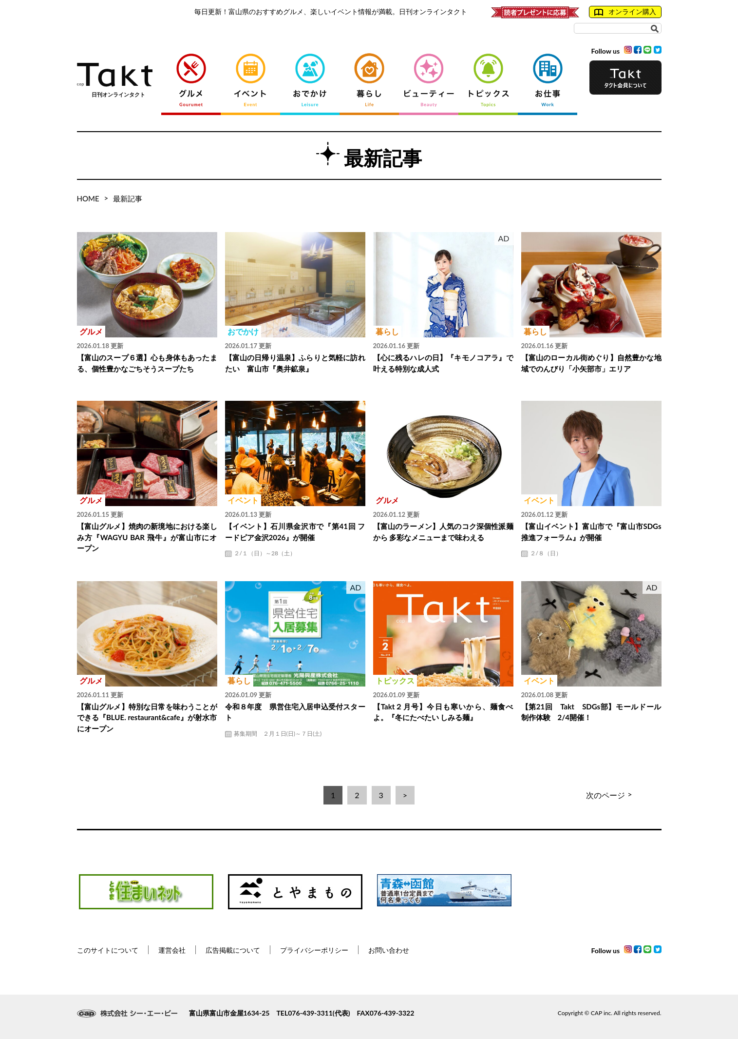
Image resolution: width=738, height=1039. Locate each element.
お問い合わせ (388, 950)
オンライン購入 (625, 11)
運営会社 (172, 950)
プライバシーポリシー (314, 950)
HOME (88, 198)
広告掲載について (233, 950)
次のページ (609, 795)
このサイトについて (107, 950)
